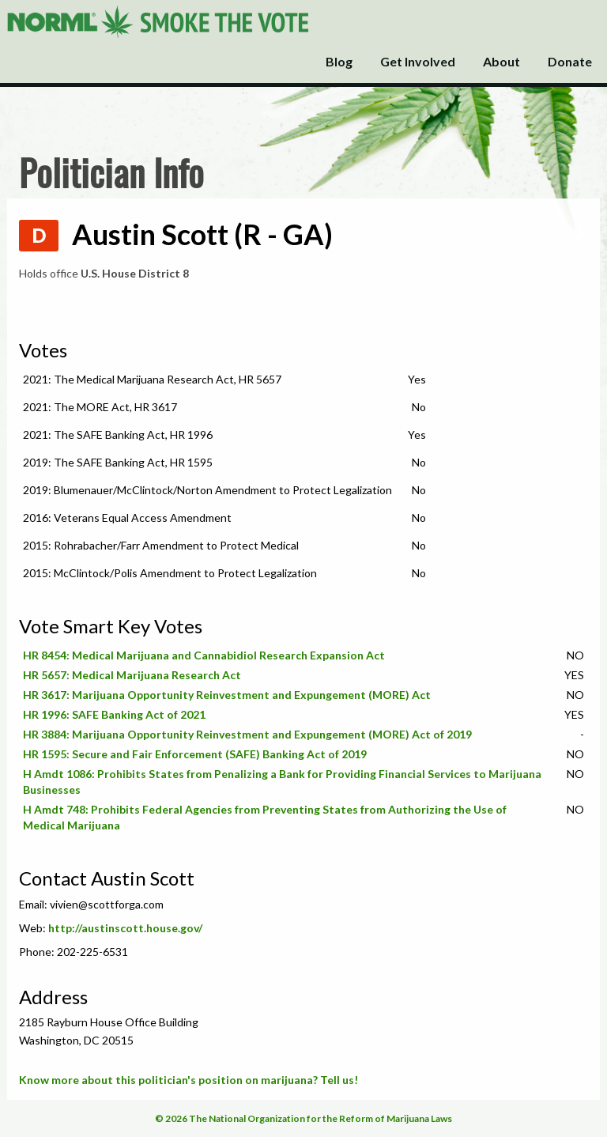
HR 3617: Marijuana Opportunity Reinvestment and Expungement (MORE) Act (227, 694)
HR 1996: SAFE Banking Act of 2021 (114, 714)
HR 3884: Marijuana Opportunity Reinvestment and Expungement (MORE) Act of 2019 (247, 734)
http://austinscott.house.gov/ (125, 928)
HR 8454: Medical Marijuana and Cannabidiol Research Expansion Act (204, 655)
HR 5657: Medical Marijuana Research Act (132, 675)
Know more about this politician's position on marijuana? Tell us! (188, 1079)
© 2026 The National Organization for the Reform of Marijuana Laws (303, 1118)
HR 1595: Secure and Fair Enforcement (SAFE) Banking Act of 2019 (195, 754)
